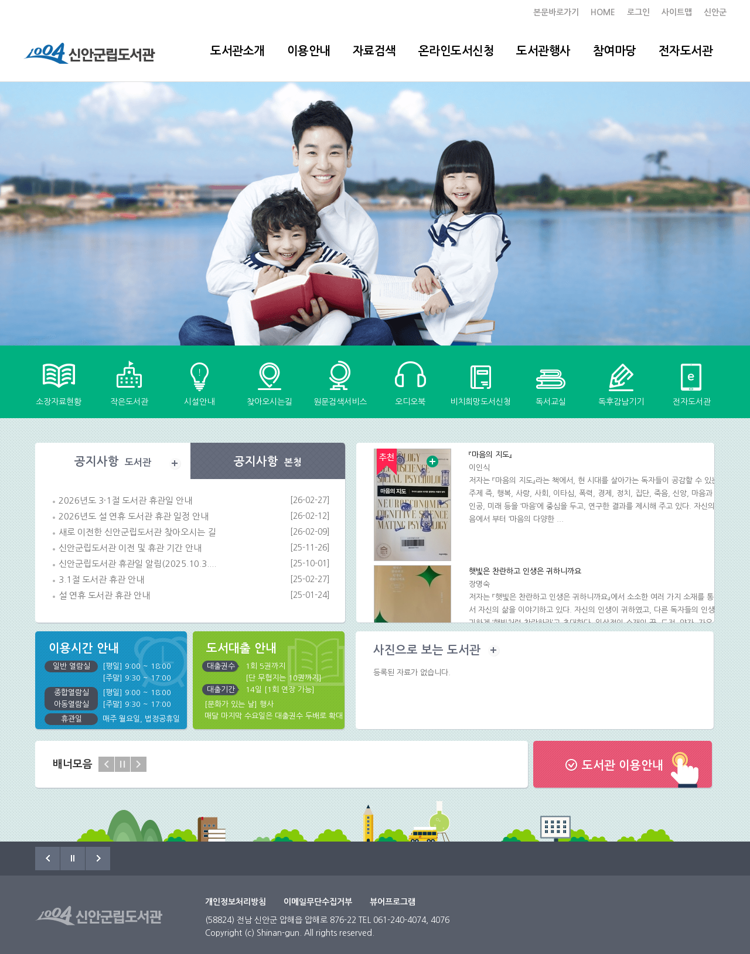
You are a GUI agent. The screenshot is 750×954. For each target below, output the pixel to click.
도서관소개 (237, 51)
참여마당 (614, 51)
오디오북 (410, 402)
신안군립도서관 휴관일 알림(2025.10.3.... (137, 563)
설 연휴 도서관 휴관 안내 (104, 595)
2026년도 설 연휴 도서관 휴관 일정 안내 (134, 516)
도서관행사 (543, 51)
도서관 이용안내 (622, 765)
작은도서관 (129, 402)
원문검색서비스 (340, 402)
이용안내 (308, 51)
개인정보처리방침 (235, 902)
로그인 (638, 12)
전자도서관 (686, 51)
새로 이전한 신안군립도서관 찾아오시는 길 (137, 532)
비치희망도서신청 (480, 402)
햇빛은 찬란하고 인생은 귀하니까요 (525, 571)
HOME (603, 12)
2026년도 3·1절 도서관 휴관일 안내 (125, 500)
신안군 (715, 12)
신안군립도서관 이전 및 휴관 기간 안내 (130, 547)
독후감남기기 (621, 402)
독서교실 (551, 402)
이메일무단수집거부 (318, 902)
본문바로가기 (556, 12)
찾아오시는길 (269, 402)
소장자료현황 (58, 402)
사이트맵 (677, 12)
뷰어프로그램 (392, 902)
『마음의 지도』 (490, 455)
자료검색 (374, 51)
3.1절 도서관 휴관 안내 (101, 579)
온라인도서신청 (456, 51)
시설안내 (199, 402)
